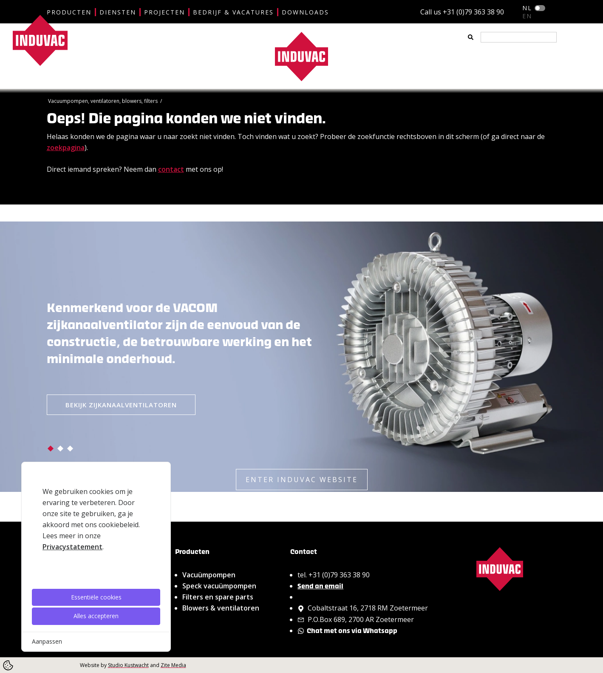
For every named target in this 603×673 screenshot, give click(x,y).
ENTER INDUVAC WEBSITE (302, 479)
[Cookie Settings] (8, 665)
